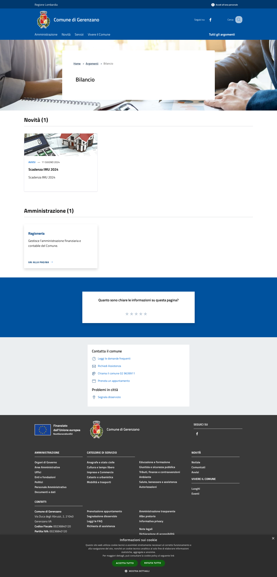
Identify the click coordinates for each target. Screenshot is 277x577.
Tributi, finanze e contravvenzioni (159, 472)
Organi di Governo (46, 462)
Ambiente (145, 477)
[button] (138, 571)
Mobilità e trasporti (99, 482)
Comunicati (198, 467)
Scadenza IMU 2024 (43, 169)
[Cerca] (238, 19)
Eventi (195, 493)
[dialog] (138, 556)
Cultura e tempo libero (100, 467)
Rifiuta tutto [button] (152, 562)
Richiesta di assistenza (101, 526)
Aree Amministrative (47, 467)
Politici (39, 482)
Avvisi (32, 162)
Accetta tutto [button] (125, 563)
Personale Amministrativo (51, 487)
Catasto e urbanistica (100, 477)
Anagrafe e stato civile (100, 462)
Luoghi (195, 488)
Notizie (195, 462)
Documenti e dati (45, 492)
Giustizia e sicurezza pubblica (157, 467)
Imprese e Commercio (100, 472)
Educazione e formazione (154, 462)
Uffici (38, 472)
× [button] (273, 538)
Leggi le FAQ (94, 521)
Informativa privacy (151, 521)
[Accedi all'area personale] (224, 5)
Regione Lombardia (46, 4)
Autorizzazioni (148, 487)
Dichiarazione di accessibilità (156, 534)
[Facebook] (206, 19)
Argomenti (92, 63)
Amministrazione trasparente (157, 511)
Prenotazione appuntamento (104, 511)
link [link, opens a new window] (172, 555)
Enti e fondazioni (45, 477)
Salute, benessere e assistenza (158, 482)
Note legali (145, 529)
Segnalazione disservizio (102, 516)
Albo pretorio (147, 516)
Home (77, 63)
